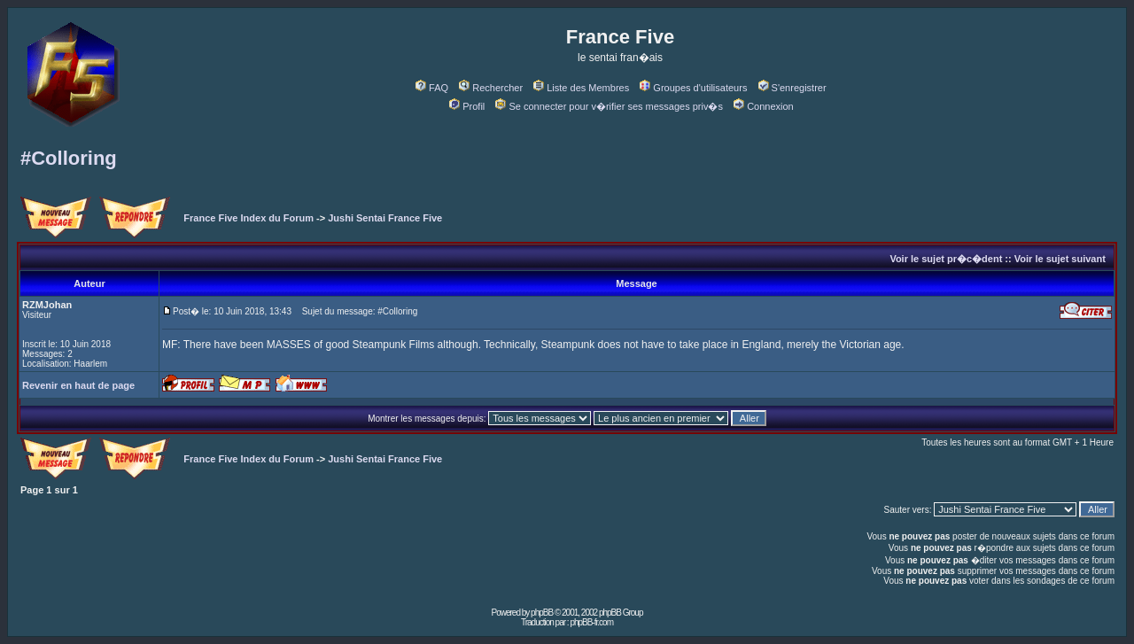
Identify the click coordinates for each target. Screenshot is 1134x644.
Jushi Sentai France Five (385, 218)
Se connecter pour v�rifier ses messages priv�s (608, 106)
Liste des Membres (581, 87)
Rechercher (491, 87)
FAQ (432, 87)
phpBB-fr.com (591, 622)
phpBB (542, 612)
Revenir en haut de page (78, 385)
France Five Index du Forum (248, 218)
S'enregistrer (792, 87)
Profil (467, 106)
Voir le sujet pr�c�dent (945, 258)
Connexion (764, 106)
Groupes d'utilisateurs (693, 87)
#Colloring (68, 158)
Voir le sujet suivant (1060, 258)
